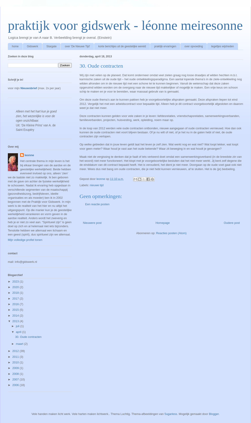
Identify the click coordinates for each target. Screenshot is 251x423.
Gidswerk (32, 46)
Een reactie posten (97, 204)
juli (18, 326)
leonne (29, 155)
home (15, 46)
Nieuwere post (92, 222)
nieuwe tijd (97, 185)
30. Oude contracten (28, 337)
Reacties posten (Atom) (171, 233)
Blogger (214, 414)
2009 (16, 368)
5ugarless (170, 414)
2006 (16, 385)
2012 (16, 351)
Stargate (51, 46)
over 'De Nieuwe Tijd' (77, 46)
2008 (16, 374)
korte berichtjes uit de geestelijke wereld (122, 46)
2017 (16, 298)
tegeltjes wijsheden (222, 46)
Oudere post (232, 222)
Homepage (163, 222)
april (19, 332)
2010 (16, 362)
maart (20, 343)
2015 (16, 309)
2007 (16, 379)
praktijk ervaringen (165, 46)
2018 (16, 292)
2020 (16, 287)
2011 (16, 356)
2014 (16, 315)
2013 (16, 321)
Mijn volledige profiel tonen (25, 240)
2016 (16, 304)
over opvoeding (193, 46)
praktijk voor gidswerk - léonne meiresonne (125, 25)
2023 (16, 281)
